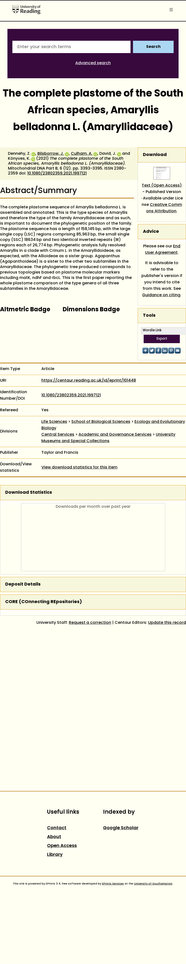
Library (55, 855)
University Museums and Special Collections (108, 438)
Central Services (57, 435)
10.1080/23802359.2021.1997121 (57, 173)
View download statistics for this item (79, 467)
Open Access (62, 846)
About (54, 837)
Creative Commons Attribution (164, 208)
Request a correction (90, 623)
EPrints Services (113, 884)
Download (155, 155)
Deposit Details (23, 584)
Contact (56, 828)
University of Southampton (153, 884)
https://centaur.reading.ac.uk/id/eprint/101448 (88, 380)
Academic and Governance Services (115, 435)
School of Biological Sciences (100, 422)
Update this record (167, 623)
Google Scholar (120, 828)
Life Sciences (54, 422)
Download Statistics (28, 492)
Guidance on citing (161, 295)
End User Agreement (163, 249)
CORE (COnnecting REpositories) (43, 602)
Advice (151, 232)
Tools (149, 315)
